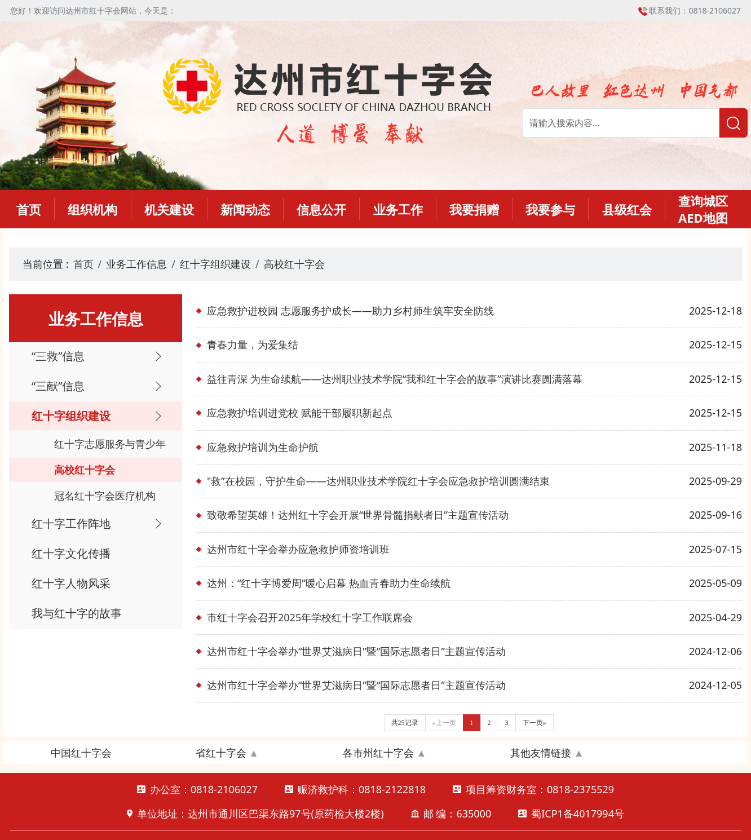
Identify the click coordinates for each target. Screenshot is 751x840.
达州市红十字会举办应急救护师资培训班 (298, 549)
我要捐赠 (474, 209)
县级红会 (627, 209)
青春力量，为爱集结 (252, 344)
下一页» (534, 723)
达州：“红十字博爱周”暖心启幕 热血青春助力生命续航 (328, 583)
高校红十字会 (294, 264)
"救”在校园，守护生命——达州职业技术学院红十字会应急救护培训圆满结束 (378, 481)
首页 (28, 209)
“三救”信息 (58, 356)
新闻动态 (245, 209)
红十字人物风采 (71, 583)
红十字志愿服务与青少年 (110, 443)
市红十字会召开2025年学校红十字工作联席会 (310, 617)
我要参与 (550, 209)
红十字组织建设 (215, 264)
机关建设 (169, 209)
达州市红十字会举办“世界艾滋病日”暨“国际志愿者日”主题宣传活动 (356, 651)
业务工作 (398, 209)
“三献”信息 (58, 386)
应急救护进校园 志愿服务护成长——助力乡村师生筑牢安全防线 (350, 310)
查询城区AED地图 (703, 209)
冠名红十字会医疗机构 (105, 495)
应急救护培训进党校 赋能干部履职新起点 (299, 412)
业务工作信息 (136, 264)
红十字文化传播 (71, 553)
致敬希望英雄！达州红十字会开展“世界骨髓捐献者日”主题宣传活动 (358, 514)
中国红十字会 (81, 752)
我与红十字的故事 (77, 613)
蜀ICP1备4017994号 (577, 813)
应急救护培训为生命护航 (263, 447)
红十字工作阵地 (71, 523)
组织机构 (92, 209)
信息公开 (321, 209)
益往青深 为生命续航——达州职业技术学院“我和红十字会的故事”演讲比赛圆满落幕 (394, 379)
